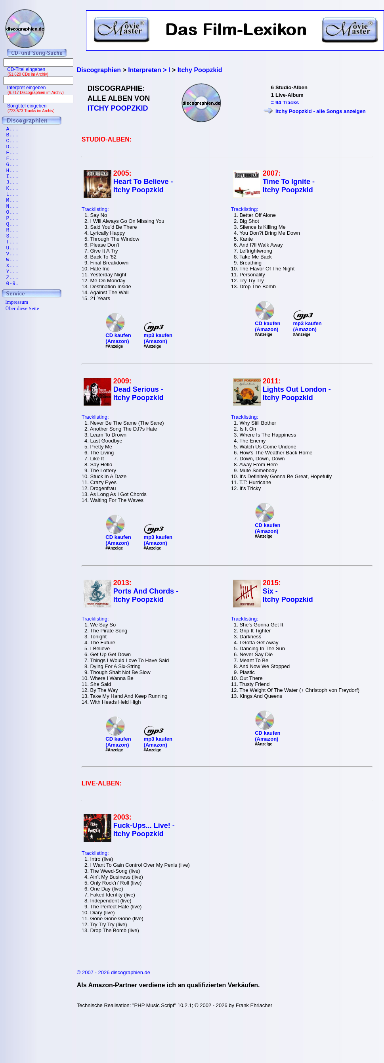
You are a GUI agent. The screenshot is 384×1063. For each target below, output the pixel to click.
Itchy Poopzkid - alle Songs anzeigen (320, 111)
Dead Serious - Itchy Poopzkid (138, 393)
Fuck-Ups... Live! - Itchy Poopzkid (144, 830)
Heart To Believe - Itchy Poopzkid (143, 186)
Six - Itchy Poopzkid (288, 595)
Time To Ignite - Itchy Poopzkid (289, 186)
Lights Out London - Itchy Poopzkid (297, 393)
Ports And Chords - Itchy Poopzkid (145, 595)
